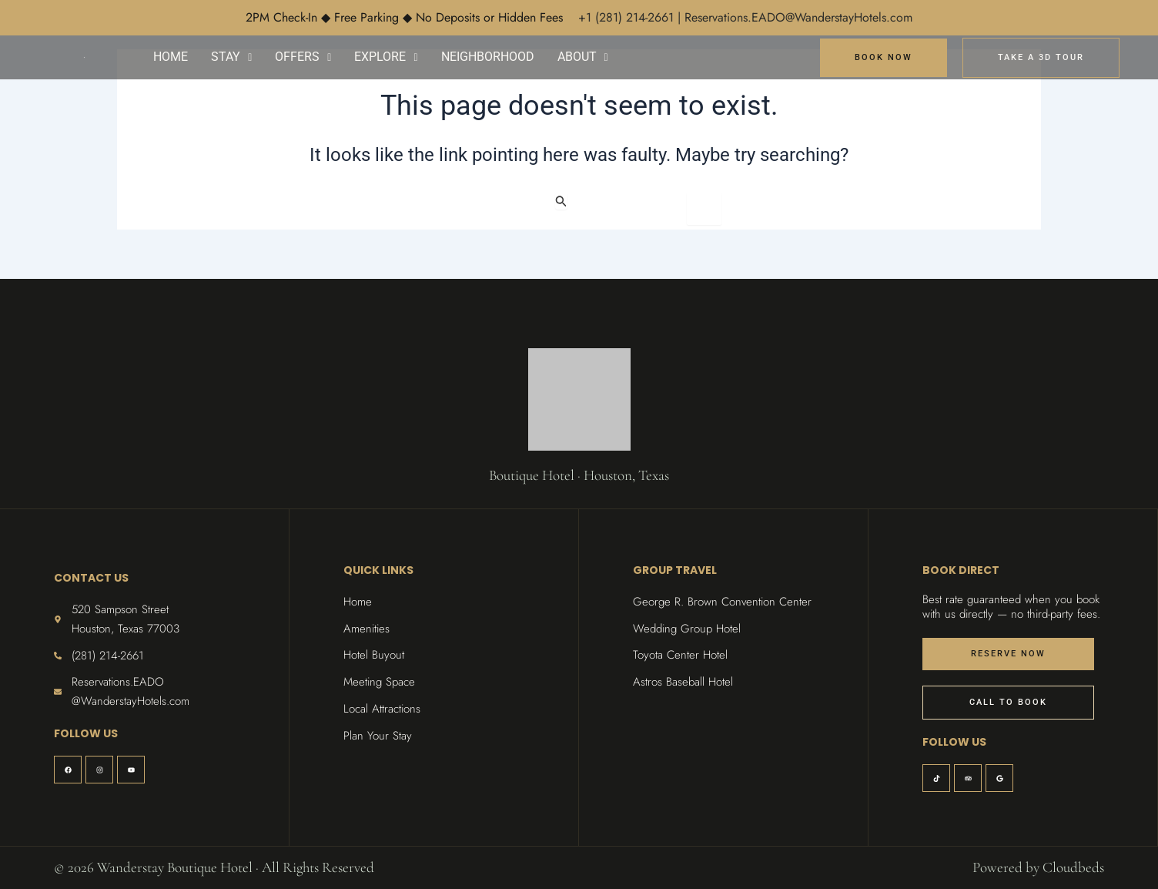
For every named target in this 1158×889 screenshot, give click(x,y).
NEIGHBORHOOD (487, 56)
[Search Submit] (561, 201)
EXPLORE (385, 56)
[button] (231, 57)
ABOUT (582, 56)
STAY (231, 56)
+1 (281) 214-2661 (628, 17)
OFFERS (303, 56)
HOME (170, 56)
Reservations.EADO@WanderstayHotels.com (798, 17)
